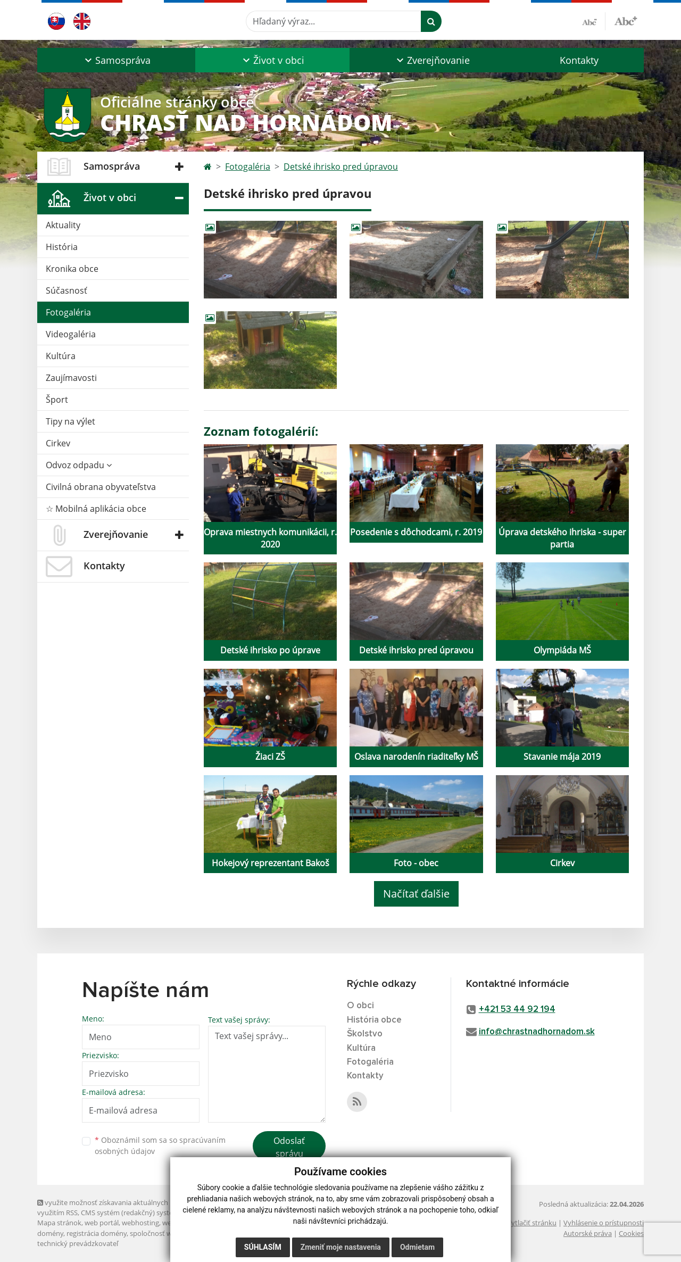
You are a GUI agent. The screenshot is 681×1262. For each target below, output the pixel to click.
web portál (102, 1222)
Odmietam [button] (417, 1247)
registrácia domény (97, 1233)
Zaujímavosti (71, 378)
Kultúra (61, 356)
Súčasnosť (66, 290)
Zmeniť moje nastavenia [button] (341, 1247)
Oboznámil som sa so (160, 1145)
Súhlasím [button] (262, 1247)
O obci (360, 1005)
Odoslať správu (289, 1147)
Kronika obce (72, 269)
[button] (116, 60)
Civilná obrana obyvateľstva (101, 487)
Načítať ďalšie (416, 893)
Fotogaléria (68, 312)
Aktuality (63, 225)
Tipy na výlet (70, 421)
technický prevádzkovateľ (77, 1243)
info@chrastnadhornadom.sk (537, 1031)
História (62, 247)
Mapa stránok (59, 1222)
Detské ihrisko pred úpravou (341, 166)
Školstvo (365, 1034)
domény (50, 1233)
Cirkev (58, 443)
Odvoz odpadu (79, 465)
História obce (374, 1020)
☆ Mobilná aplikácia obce (96, 508)
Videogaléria (71, 334)
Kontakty (579, 60)
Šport (57, 399)
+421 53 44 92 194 (517, 1009)
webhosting (140, 1222)
